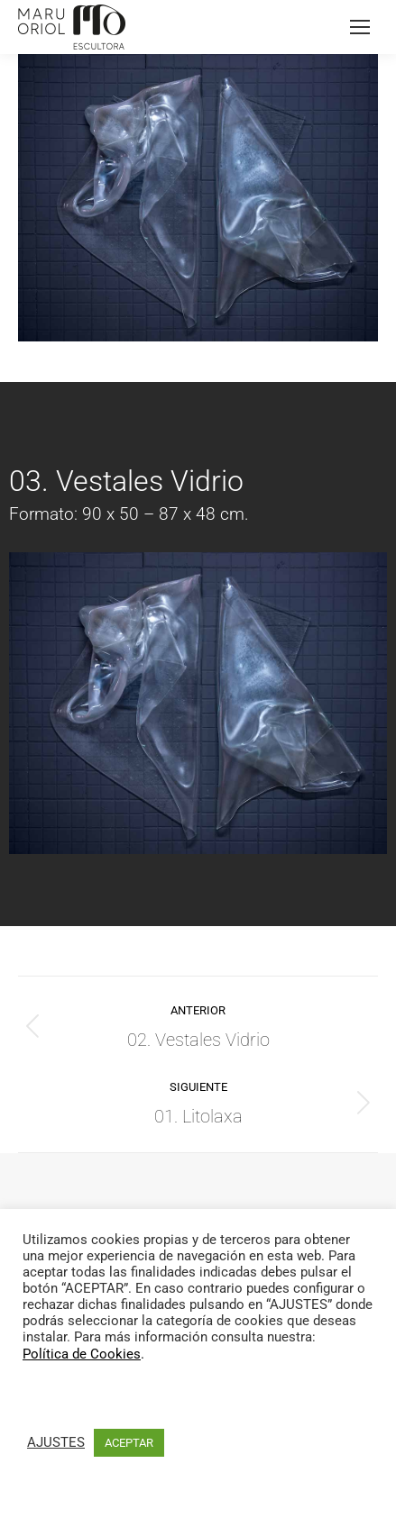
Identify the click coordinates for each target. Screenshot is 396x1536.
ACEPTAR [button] (129, 1443)
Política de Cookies (82, 1354)
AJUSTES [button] (56, 1442)
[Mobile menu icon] (360, 27)
